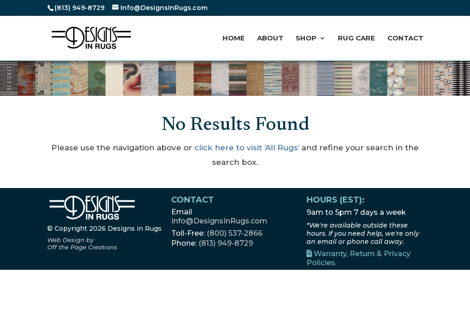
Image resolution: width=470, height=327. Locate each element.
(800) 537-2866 (234, 233)
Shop (306, 38)
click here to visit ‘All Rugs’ (246, 147)
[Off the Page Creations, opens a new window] (82, 243)
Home (234, 38)
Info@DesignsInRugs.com (219, 221)
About (270, 38)
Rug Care (356, 38)
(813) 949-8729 (79, 8)
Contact (405, 38)
